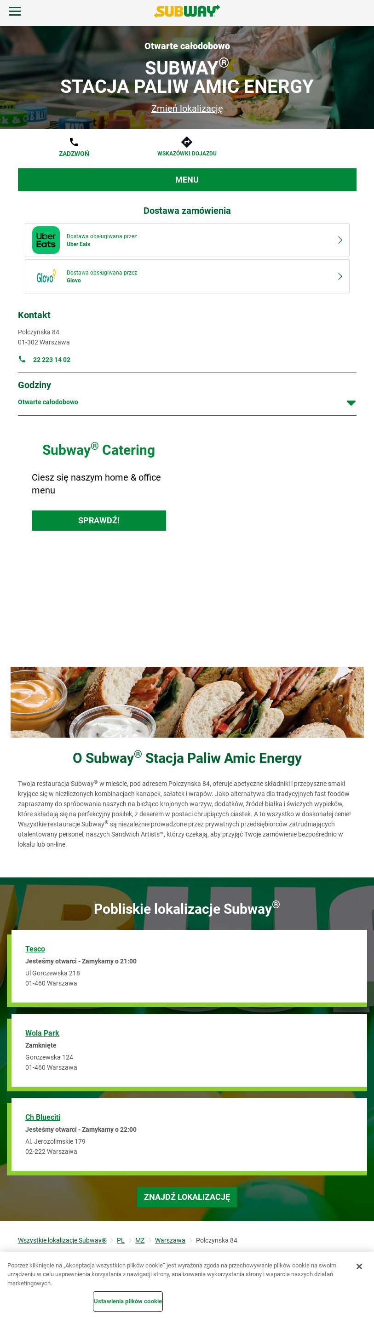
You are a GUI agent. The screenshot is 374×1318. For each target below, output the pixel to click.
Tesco (35, 949)
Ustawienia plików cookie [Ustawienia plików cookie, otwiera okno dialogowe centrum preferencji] (128, 1301)
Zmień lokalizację (187, 108)
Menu (187, 179)
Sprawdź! (99, 520)
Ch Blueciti (42, 1117)
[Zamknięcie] (359, 1266)
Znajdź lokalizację (187, 1197)
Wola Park (42, 1033)
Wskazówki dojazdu (187, 153)
